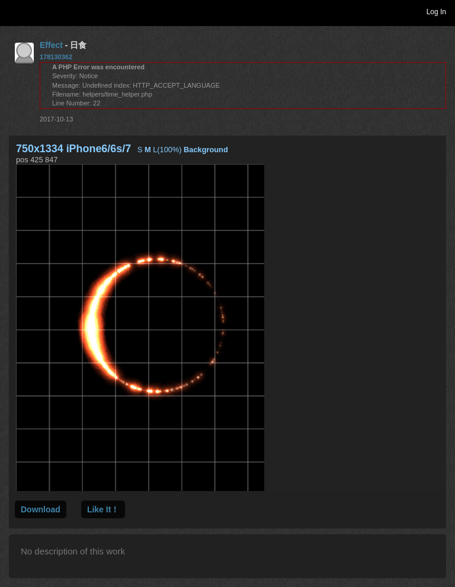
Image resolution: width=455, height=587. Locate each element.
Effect (51, 45)
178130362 (56, 56)
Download (40, 509)
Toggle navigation (14, 11)
